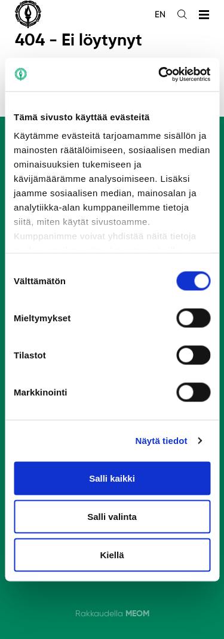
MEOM (137, 613)
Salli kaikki (112, 478)
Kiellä (112, 554)
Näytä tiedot (162, 441)
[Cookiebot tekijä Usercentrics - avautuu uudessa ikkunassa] (159, 75)
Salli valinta (112, 516)
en (160, 14)
